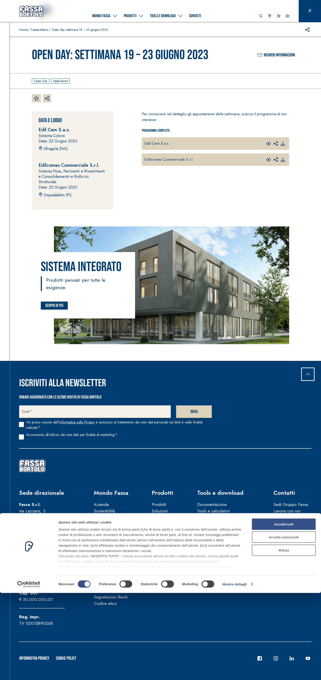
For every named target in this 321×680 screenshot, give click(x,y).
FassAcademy (106, 523)
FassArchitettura (108, 529)
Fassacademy (39, 29)
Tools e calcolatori (213, 511)
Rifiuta (284, 637)
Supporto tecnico (289, 524)
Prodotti (162, 493)
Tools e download (220, 493)
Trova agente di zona (292, 517)
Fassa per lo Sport (110, 542)
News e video (106, 553)
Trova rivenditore (288, 535)
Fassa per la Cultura (112, 535)
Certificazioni (163, 517)
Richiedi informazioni (276, 55)
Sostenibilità (104, 511)
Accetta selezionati (284, 624)
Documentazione (212, 504)
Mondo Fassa (111, 493)
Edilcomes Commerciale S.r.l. (168, 159)
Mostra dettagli (234, 671)
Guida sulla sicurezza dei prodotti (124, 591)
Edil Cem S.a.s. (157, 143)
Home (23, 29)
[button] (260, 17)
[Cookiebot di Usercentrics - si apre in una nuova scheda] (28, 671)
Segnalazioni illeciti (111, 597)
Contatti (284, 493)
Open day (40, 81)
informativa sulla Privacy (77, 422)
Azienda (101, 504)
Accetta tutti (284, 611)
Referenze (161, 524)
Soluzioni (160, 511)
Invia (194, 411)
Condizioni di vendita (113, 578)
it (310, 11)
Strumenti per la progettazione (224, 517)
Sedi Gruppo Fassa (291, 504)
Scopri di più (54, 305)
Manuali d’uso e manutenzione (121, 584)
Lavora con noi (287, 511)
